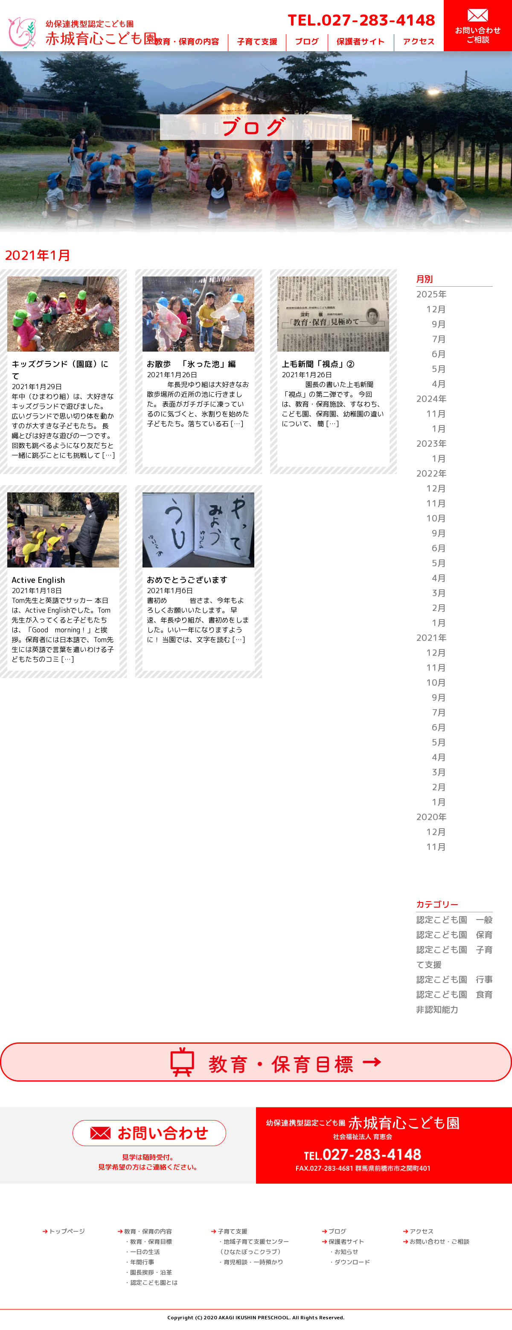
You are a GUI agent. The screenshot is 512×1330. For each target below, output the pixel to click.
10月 (436, 518)
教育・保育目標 (151, 1241)
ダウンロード (352, 1262)
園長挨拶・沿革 (151, 1272)
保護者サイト (361, 41)
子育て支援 (257, 41)
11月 (436, 413)
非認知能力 (437, 1009)
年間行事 (142, 1262)
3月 (439, 593)
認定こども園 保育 (454, 934)
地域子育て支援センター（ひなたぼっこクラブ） (253, 1246)
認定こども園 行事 (454, 979)
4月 (439, 384)
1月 (439, 428)
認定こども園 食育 (454, 994)
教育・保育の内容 (186, 41)
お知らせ (346, 1252)
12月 (436, 309)
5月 (439, 369)
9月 (439, 324)
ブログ (307, 41)
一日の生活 (145, 1252)
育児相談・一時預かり (253, 1262)
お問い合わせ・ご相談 (439, 1241)
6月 (439, 354)
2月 (439, 608)
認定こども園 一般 (454, 919)
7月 (439, 339)
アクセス (419, 41)
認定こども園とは (154, 1282)
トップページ (67, 1231)
